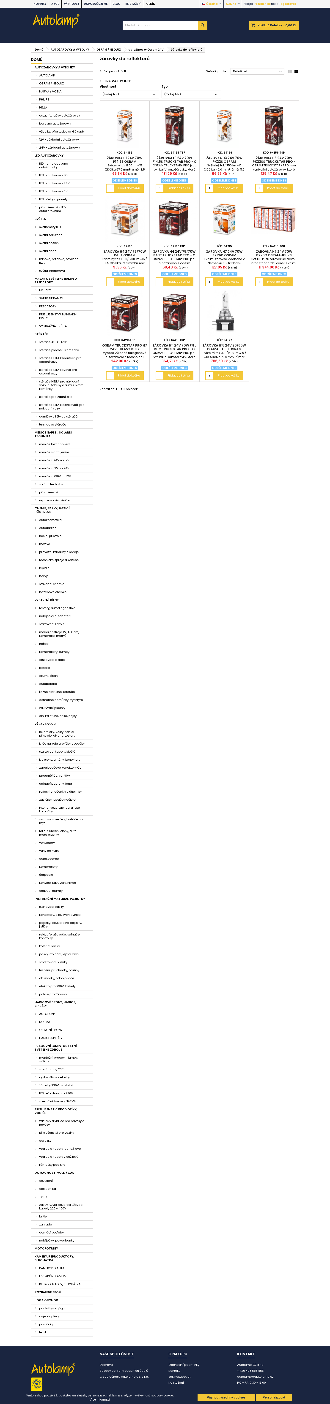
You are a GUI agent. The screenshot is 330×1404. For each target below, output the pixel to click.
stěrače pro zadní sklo (55, 397)
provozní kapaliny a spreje (59, 552)
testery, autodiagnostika (57, 608)
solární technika (51, 484)
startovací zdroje (52, 624)
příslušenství (48, 492)
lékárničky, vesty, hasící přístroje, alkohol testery (57, 734)
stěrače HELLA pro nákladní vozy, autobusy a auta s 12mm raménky (61, 385)
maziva (44, 544)
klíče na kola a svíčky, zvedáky (62, 743)
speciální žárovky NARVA (57, 1101)
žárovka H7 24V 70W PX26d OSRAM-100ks (274, 253)
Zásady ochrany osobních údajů (124, 1371)
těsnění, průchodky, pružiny (59, 970)
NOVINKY (40, 4)
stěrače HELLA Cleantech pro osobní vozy (60, 360)
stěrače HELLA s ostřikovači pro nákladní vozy (62, 407)
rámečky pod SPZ (52, 1165)
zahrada (45, 1224)
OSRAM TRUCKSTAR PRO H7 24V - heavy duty (124, 347)
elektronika (47, 1189)
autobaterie (48, 684)
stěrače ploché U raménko (59, 350)
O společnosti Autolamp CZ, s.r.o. (124, 1376)
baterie (44, 668)
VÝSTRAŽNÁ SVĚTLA (53, 326)
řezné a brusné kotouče (57, 692)
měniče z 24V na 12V (54, 460)
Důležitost (258, 71)
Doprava (106, 1365)
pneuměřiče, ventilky (54, 775)
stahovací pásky (51, 907)
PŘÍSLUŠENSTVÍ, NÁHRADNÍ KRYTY (58, 316)
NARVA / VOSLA (50, 91)
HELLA (43, 107)
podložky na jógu (52, 1308)
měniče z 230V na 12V (55, 476)
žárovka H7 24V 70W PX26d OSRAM (224, 253)
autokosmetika (50, 520)
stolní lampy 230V (52, 1069)
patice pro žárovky (53, 994)
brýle (43, 1216)
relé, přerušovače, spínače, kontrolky (59, 936)
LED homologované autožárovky (53, 165)
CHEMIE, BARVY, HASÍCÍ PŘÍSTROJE (52, 510)
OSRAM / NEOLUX (51, 83)
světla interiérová (52, 270)
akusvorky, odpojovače (56, 978)
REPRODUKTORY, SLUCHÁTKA (60, 1284)
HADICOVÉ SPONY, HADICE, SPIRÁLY (55, 1004)
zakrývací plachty (52, 708)
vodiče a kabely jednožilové (60, 1149)
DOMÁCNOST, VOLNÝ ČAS (54, 1173)
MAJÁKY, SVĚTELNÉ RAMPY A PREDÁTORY (56, 280)
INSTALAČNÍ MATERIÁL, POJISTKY (60, 899)
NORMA (44, 1022)
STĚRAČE (41, 334)
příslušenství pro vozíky (56, 1132)
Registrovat (287, 4)
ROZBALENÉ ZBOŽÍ (48, 1292)
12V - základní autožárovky (59, 139)
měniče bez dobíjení (54, 444)
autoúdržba (48, 528)
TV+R (43, 1197)
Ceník (150, 4)
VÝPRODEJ (71, 4)
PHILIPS (44, 99)
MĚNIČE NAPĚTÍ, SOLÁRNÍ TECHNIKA (53, 434)
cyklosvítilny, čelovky (54, 1077)
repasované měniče (54, 500)
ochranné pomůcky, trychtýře (61, 700)
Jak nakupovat (179, 1376)
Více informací (100, 1399)
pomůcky (46, 1324)
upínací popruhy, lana (55, 783)
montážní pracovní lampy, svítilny (58, 1059)
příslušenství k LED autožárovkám (52, 209)
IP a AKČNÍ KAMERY (52, 1276)
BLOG (117, 4)
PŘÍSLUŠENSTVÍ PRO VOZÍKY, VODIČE (56, 1111)
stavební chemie (51, 584)
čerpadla (46, 875)
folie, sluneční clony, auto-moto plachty (58, 833)
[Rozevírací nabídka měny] (233, 4)
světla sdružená (51, 235)
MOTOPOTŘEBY (46, 1248)
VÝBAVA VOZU (45, 724)
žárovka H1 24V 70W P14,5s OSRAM (124, 160)
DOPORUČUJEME (96, 4)
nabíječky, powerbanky (56, 1240)
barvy (43, 576)
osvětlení (46, 1181)
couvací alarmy (51, 891)
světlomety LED (50, 227)
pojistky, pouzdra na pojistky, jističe (60, 925)
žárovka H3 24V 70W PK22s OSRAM (224, 160)
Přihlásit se (262, 4)
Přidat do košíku (129, 188)
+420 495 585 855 (250, 1371)
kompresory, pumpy (54, 652)
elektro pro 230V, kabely (57, 986)
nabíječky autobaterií (55, 616)
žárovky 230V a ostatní (56, 1085)
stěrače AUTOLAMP (53, 342)
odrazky (45, 1140)
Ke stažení (133, 4)
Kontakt (174, 1371)
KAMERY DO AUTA (51, 1268)
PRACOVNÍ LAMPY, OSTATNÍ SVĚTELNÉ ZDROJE (56, 1048)
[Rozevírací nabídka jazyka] (212, 4)
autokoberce (49, 858)
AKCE (55, 4)
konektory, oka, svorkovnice (60, 915)
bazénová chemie (53, 592)
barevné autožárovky (55, 123)
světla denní (48, 251)
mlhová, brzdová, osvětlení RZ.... (59, 261)
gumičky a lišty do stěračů (58, 416)
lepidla (44, 568)
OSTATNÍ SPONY (50, 1030)
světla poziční (49, 243)
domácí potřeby (51, 1232)
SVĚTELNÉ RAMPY (51, 298)
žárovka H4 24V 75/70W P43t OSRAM (125, 253)
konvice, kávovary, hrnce (57, 883)
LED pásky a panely (53, 199)
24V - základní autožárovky (59, 147)
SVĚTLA (40, 219)
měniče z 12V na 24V (54, 468)
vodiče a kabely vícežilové (59, 1157)
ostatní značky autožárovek (59, 115)
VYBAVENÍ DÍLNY (47, 600)
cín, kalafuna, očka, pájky (58, 716)
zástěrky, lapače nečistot (57, 799)
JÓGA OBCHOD (46, 1300)
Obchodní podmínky (183, 1365)
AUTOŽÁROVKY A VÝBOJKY (55, 67)
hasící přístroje (50, 536)
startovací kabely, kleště (57, 751)
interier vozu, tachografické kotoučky (59, 809)
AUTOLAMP (47, 75)
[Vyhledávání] (165, 25)
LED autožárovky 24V (54, 183)
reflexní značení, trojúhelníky (60, 791)
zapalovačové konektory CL (60, 767)
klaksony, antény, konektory (59, 759)
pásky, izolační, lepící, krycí (59, 954)
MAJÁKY (45, 290)
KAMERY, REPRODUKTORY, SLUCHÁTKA (54, 1258)
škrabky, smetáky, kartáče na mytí (61, 821)
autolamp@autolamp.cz (255, 1376)
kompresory (48, 867)
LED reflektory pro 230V (56, 1093)
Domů (36, 59)
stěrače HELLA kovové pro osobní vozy (58, 372)
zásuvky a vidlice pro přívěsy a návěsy (61, 1123)
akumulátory (48, 676)
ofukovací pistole (52, 660)
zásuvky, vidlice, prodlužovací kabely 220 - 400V (61, 1207)
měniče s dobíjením (54, 452)
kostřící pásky (49, 946)
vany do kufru (49, 850)
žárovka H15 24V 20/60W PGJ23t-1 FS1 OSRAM (224, 347)
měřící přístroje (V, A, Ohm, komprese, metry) (59, 634)
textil (42, 1332)
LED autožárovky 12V (54, 175)
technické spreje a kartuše (59, 560)
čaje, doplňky (49, 1316)
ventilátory (47, 842)
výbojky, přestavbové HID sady (62, 131)
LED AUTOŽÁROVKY (49, 155)
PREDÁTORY (47, 306)
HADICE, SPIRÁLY (50, 1038)
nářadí (44, 644)
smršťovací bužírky (53, 962)
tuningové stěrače (52, 424)
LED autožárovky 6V (53, 191)
